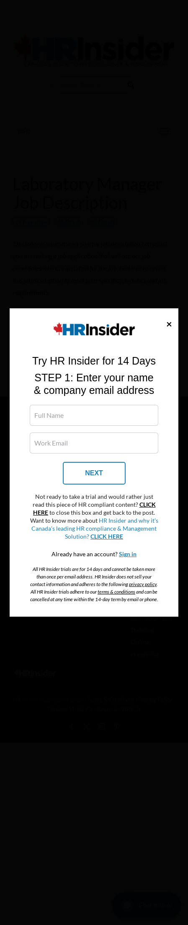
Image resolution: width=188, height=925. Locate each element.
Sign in (127, 554)
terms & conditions (116, 592)
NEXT (94, 473)
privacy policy (143, 584)
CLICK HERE (106, 536)
